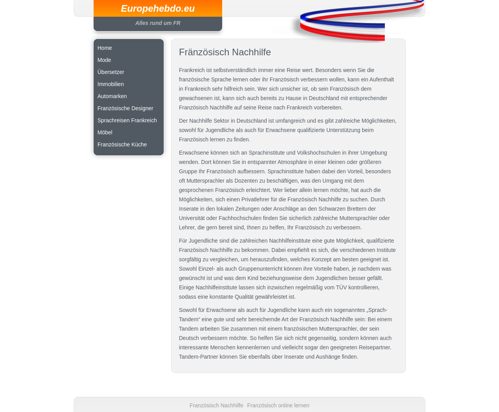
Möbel (104, 132)
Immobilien (110, 84)
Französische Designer (125, 108)
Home (104, 48)
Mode (104, 60)
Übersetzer (110, 72)
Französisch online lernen (278, 405)
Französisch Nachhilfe (216, 405)
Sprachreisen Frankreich (127, 120)
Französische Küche (122, 144)
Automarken (112, 96)
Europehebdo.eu (158, 8)
